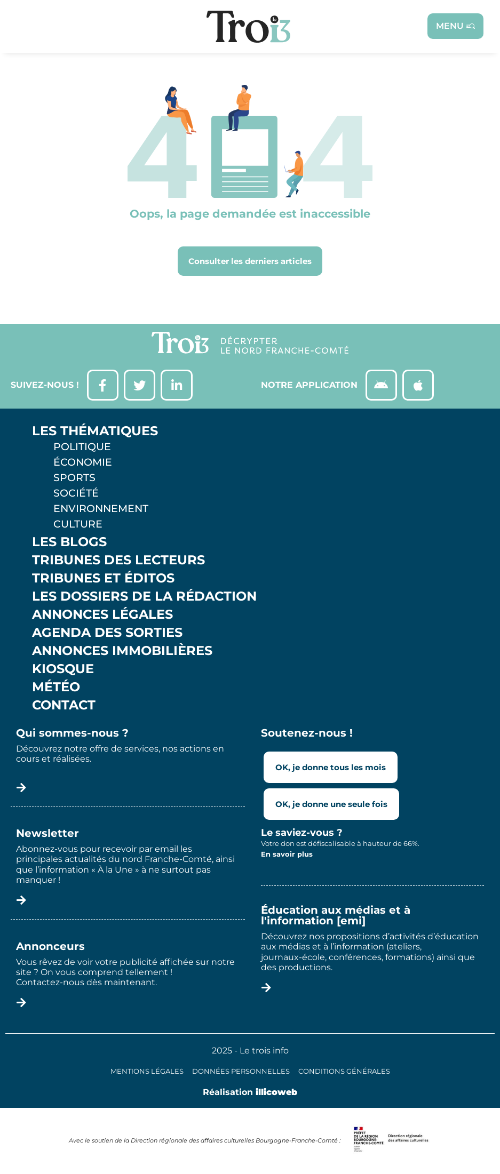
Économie (82, 463)
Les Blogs (69, 543)
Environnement (100, 509)
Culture (77, 524)
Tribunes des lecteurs (118, 561)
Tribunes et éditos (103, 579)
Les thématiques (95, 432)
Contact (64, 706)
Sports (74, 478)
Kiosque (63, 670)
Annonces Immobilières (122, 651)
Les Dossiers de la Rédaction (144, 597)
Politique (82, 447)
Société (76, 494)
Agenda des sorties (107, 633)
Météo (56, 688)
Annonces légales (102, 615)
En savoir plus (287, 854)
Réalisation (250, 1093)
